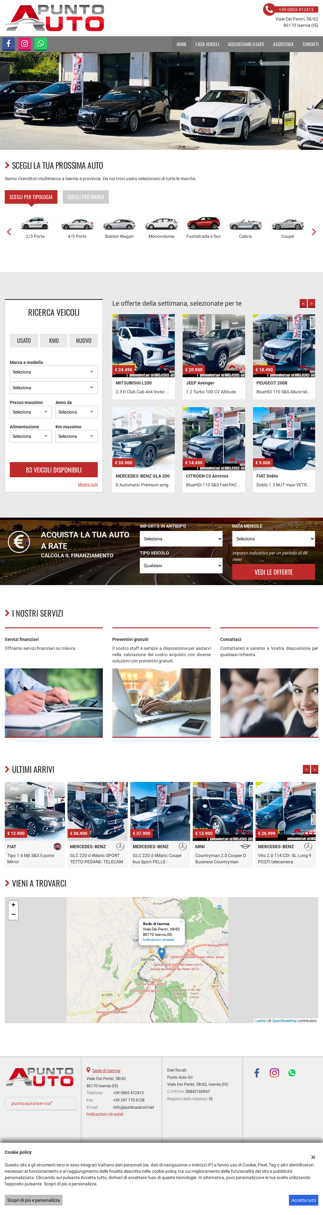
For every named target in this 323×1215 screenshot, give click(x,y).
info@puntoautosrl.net (133, 1107)
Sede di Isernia (106, 1070)
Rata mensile (247, 526)
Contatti (311, 44)
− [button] (13, 915)
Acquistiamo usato (246, 44)
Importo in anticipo (163, 526)
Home (182, 44)
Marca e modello (26, 362)
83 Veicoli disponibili (54, 469)
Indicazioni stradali (158, 939)
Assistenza (283, 44)
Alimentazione (24, 426)
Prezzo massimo (26, 402)
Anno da (64, 402)
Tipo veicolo (154, 552)
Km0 (54, 340)
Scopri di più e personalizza (33, 1200)
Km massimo (68, 426)
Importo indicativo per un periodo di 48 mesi (269, 556)
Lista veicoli (207, 44)
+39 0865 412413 (128, 1092)
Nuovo (83, 340)
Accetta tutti (303, 1200)
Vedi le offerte (274, 572)
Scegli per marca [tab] (86, 197)
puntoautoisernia (31, 1103)
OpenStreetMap (284, 1021)
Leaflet (260, 1021)
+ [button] (13, 905)
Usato (24, 340)
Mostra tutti (88, 484)
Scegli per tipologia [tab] (31, 197)
